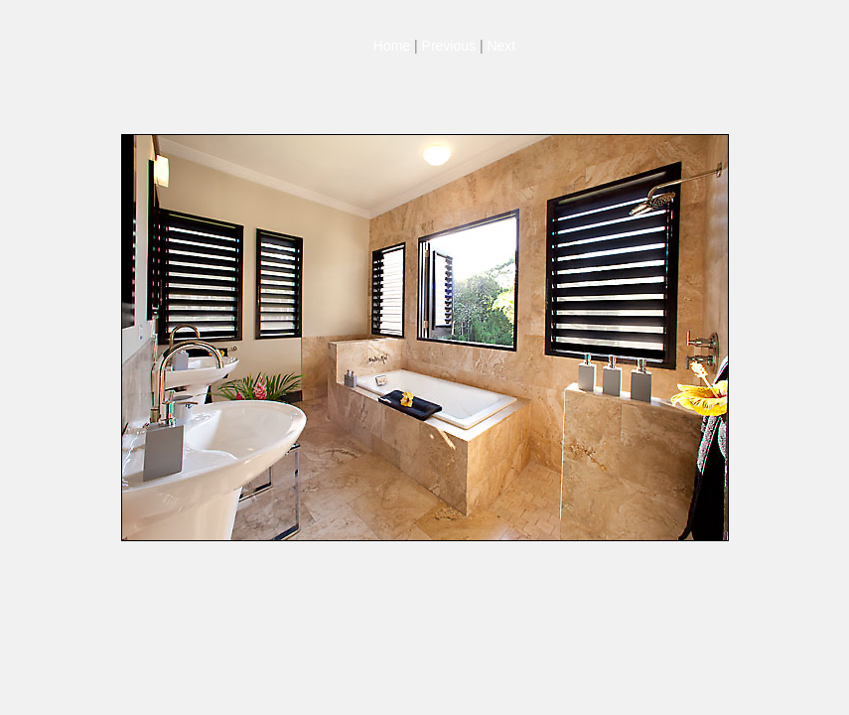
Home (391, 46)
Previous (449, 46)
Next (501, 46)
